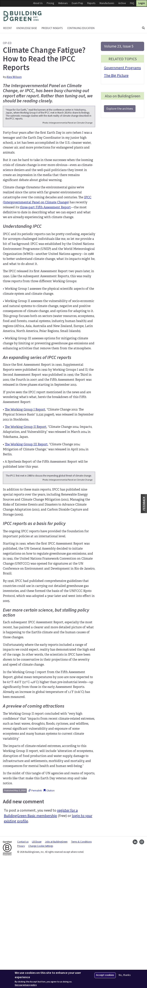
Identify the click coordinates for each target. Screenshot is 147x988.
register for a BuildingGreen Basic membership (41, 939)
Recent (7, 28)
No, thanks (125, 975)
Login (141, 3)
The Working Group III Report (26, 505)
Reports (91, 3)
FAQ (132, 3)
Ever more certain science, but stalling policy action (46, 739)
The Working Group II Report (26, 488)
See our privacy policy (26, 985)
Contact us (23, 968)
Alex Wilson (14, 77)
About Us (37, 3)
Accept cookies (105, 975)
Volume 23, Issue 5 (118, 46)
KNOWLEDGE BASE (26, 28)
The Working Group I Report (25, 471)
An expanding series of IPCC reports (37, 418)
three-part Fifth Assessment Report (45, 268)
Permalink (35, 917)
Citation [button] (49, 917)
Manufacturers (107, 3)
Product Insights (52, 28)
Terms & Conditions (81, 968)
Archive (122, 3)
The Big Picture (116, 75)
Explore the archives (119, 109)
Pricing (50, 3)
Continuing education (81, 28)
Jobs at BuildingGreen (56, 968)
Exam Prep (77, 3)
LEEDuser (37, 968)
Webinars (63, 3)
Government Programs (122, 68)
